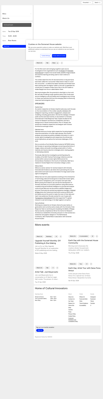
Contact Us (71, 299)
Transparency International (43, 198)
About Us (70, 297)
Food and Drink (83, 299)
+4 (56, 236)
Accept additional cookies (59, 55)
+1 (53, 268)
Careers (70, 309)
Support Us (71, 303)
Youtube (92, 303)
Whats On (82, 297)
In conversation (84, 236)
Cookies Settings (46, 55)
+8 (92, 236)
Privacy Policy (72, 314)
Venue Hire (71, 305)
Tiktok (92, 301)
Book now (6, 46)
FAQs (80, 301)
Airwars (62, 71)
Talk (47, 63)
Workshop (49, 236)
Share (55, 63)
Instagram (93, 297)
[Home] (17, 9)
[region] (52, 50)
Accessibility (82, 305)
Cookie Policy (72, 316)
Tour (81, 264)
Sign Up (40, 330)
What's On (5, 18)
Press (69, 312)
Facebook (93, 299)
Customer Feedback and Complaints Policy (73, 320)
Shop (69, 307)
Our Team (71, 301)
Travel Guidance (83, 303)
